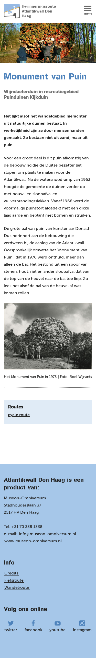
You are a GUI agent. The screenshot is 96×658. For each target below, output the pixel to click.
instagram (82, 626)
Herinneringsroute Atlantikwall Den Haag (30, 11)
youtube (57, 626)
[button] (88, 10)
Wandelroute (16, 587)
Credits (11, 573)
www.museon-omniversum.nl (33, 540)
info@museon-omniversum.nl (47, 533)
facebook (33, 626)
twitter (10, 626)
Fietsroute (14, 580)
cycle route (19, 414)
